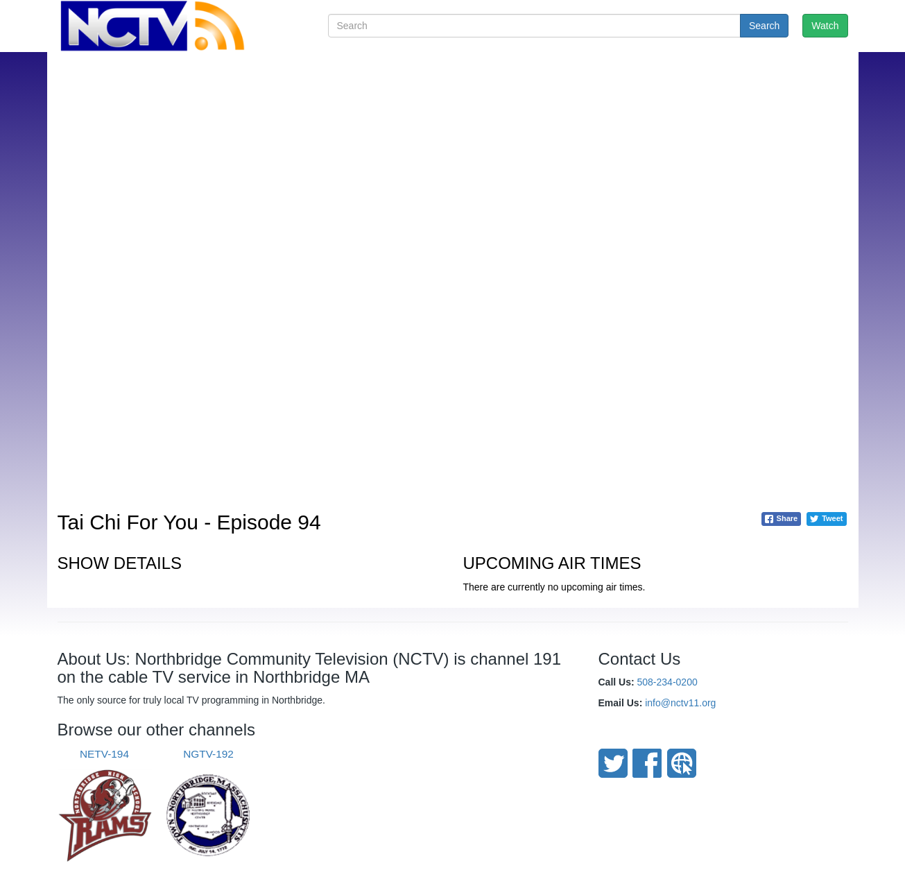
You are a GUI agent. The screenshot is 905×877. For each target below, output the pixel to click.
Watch (824, 25)
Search (764, 25)
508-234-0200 (667, 682)
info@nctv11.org (680, 702)
